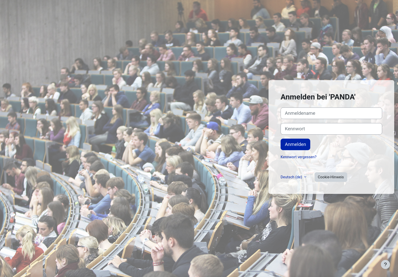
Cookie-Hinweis (331, 177)
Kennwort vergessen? (299, 157)
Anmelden (295, 144)
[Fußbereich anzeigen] (385, 264)
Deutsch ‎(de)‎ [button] (292, 177)
